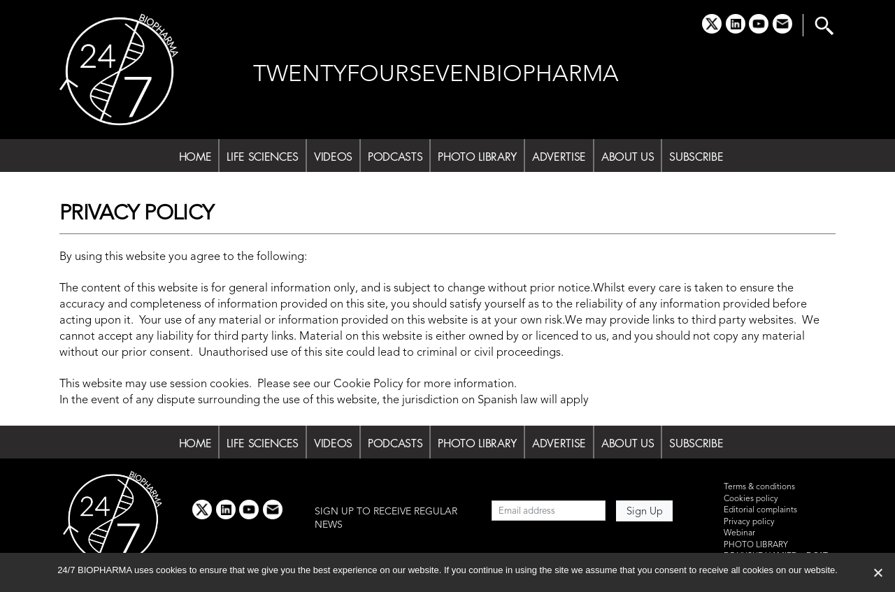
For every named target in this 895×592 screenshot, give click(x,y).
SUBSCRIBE (696, 157)
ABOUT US (627, 157)
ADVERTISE (559, 157)
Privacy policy (749, 522)
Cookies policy (751, 499)
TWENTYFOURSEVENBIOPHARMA (436, 75)
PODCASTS (395, 157)
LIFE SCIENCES (263, 157)
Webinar (739, 533)
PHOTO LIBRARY (477, 157)
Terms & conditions (759, 487)
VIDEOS (333, 157)
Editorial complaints (760, 510)
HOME (195, 157)
